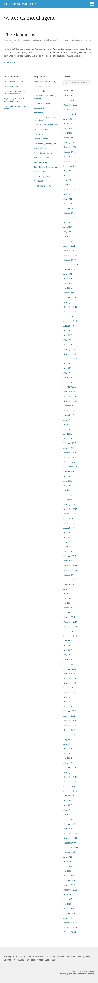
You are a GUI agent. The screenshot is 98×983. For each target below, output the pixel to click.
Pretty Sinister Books (43, 153)
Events (30, 960)
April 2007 (67, 904)
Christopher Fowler (42, 86)
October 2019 (69, 316)
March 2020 (68, 293)
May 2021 (67, 232)
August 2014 (68, 584)
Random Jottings (41, 162)
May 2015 (67, 542)
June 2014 (67, 594)
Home (7, 956)
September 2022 (70, 189)
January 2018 (69, 391)
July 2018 (67, 363)
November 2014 (70, 570)
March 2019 (68, 344)
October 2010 (69, 786)
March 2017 (68, 438)
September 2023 (70, 166)
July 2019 (67, 330)
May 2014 (67, 598)
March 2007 (68, 908)
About (22, 960)
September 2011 (70, 735)
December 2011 (70, 721)
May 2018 (67, 373)
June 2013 (67, 650)
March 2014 (68, 608)
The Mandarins (19, 34)
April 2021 (67, 236)
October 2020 (69, 260)
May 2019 (67, 340)
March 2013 (68, 664)
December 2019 (70, 307)
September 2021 (70, 218)
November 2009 (70, 838)
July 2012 (67, 697)
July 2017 (67, 420)
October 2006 (69, 932)
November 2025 (70, 109)
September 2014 (70, 580)
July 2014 (67, 589)
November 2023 (70, 161)
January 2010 (69, 829)
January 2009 (69, 885)
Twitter (39, 960)
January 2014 (69, 617)
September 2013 (70, 636)
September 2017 (70, 410)
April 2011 (67, 758)
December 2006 (70, 923)
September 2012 (70, 692)
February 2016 (69, 500)
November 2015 (70, 514)
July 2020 (67, 274)
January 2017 (69, 448)
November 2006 (70, 927)
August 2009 (69, 852)
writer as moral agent (78, 40)
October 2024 (69, 152)
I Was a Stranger (11, 86)
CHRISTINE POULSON (20, 4)
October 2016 (69, 462)
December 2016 (70, 453)
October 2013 (69, 631)
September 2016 (70, 467)
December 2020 (70, 250)
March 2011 (68, 763)
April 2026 (67, 95)
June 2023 (67, 175)
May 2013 (67, 655)
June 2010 (67, 805)
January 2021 (69, 246)
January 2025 (69, 142)
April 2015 (67, 547)
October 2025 (69, 114)
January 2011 (69, 772)
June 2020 (67, 279)
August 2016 (68, 471)
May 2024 (67, 156)
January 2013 (69, 674)
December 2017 (70, 396)
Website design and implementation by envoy (75, 974)
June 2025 (67, 124)
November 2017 (70, 401)
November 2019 (70, 312)
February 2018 (69, 387)
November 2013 (70, 627)
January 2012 (69, 716)
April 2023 (67, 185)
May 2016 (67, 485)
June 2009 (67, 861)
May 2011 (67, 753)
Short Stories (11, 960)
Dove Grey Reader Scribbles (46, 125)
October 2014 (69, 575)
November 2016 (70, 457)
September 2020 (70, 265)
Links (47, 960)
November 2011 (70, 725)
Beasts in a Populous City (45, 82)
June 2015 (67, 537)
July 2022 (67, 194)
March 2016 (68, 495)
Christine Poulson (86, 971)
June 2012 (67, 702)
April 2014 (67, 603)
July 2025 (67, 119)
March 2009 (68, 876)
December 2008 (70, 890)
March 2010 (68, 819)
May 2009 (67, 866)
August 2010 (69, 796)
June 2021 (67, 227)
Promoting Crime (41, 158)
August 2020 (69, 269)
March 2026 (68, 100)
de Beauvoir (50, 40)
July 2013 (67, 645)
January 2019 (69, 349)
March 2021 (68, 241)
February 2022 (69, 208)
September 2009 (70, 847)
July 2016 (67, 476)
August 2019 (68, 326)
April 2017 (67, 434)
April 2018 (67, 377)
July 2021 (67, 222)
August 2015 (69, 528)
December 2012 (70, 678)
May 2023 (67, 180)
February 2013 (69, 669)
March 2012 (68, 706)
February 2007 (69, 913)
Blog (54, 960)
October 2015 (69, 518)
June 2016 (67, 481)
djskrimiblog (39, 112)
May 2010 (67, 810)
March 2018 (68, 382)
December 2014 (70, 565)
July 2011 (67, 744)
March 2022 (68, 203)
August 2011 (68, 739)
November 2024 (70, 147)
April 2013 (67, 659)
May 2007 (67, 899)
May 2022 (67, 199)
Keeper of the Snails (42, 139)
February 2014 (69, 612)
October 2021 (69, 213)
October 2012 (69, 688)
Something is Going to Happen (47, 167)
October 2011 (69, 730)
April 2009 (67, 871)
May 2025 (67, 128)
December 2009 (70, 833)
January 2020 (69, 302)
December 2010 (70, 777)
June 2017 (67, 424)
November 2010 (70, 782)
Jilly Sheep (38, 134)
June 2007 (67, 894)
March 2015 (68, 551)
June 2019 (67, 335)
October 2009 (69, 843)
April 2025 (67, 133)
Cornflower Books (42, 103)
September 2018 (70, 359)
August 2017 (68, 415)
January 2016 (69, 504)
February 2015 (69, 556)
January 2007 (69, 918)
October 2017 (69, 406)
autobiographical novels (35, 40)
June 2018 (67, 368)
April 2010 (67, 814)
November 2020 (70, 255)
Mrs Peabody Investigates (45, 143)
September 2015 (70, 523)
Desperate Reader (41, 108)
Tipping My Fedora (42, 186)
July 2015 (67, 533)
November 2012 (70, 683)
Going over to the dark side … (17, 82)
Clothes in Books (41, 91)
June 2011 (67, 749)
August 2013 (68, 641)
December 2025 (70, 105)
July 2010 (67, 800)
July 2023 (67, 171)
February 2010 (69, 824)
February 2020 (69, 297)
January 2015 (69, 561)
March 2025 (68, 138)
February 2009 (69, 880)
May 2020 (67, 283)
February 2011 (69, 767)
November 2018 (70, 354)
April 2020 (67, 288)
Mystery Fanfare (41, 148)
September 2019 (70, 321)
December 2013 (70, 622)
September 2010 (70, 791)
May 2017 (67, 429)
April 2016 (67, 490)
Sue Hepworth (40, 172)
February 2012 (69, 711)
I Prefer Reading (41, 129)
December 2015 (70, 509)
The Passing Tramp (42, 176)
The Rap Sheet (40, 181)
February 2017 (69, 443)
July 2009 (67, 857)
